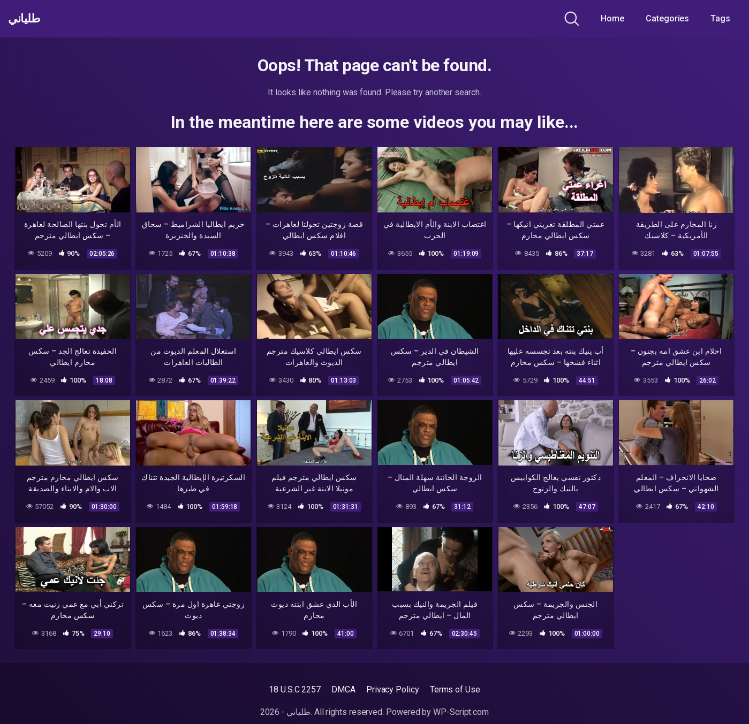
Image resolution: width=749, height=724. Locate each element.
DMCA (343, 689)
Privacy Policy (392, 689)
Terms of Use (455, 689)
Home (612, 18)
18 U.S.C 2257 (295, 689)
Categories (667, 18)
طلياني (28, 18)
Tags (720, 18)
